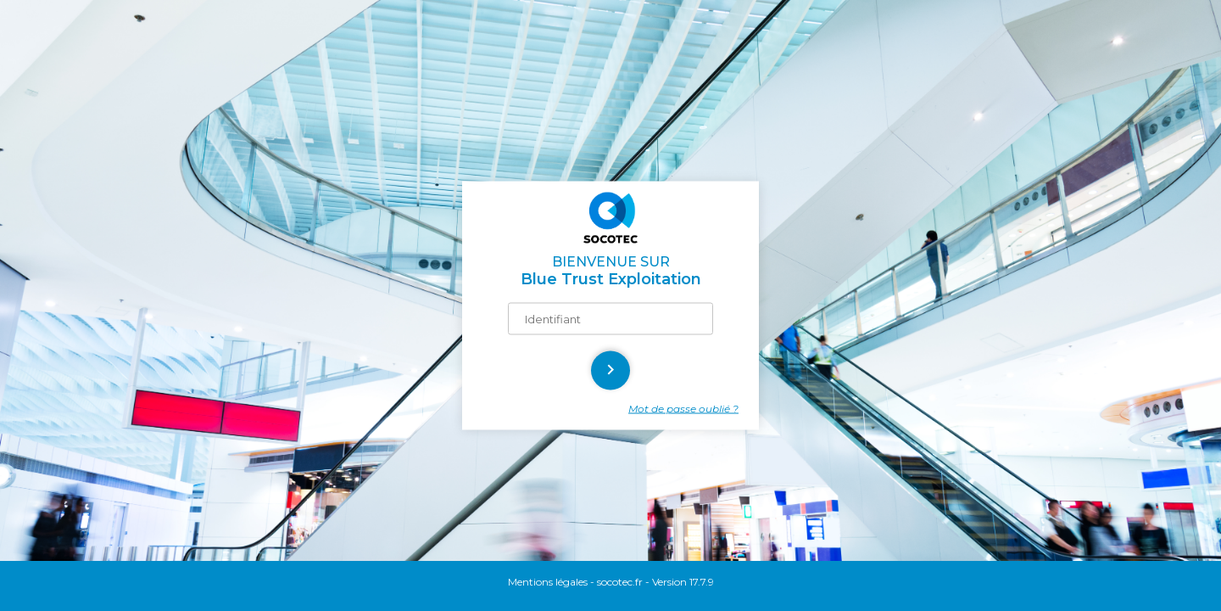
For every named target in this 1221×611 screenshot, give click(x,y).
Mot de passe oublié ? (683, 408)
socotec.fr (620, 581)
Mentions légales (548, 581)
